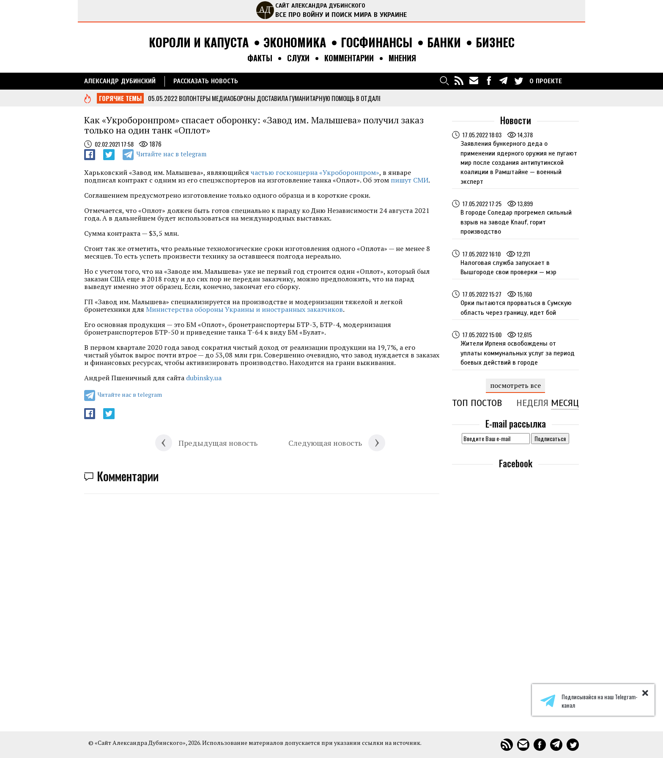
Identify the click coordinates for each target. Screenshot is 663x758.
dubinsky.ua (204, 377)
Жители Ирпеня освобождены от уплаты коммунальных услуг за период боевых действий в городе (517, 353)
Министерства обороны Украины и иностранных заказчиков (244, 309)
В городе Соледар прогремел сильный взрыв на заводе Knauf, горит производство (516, 222)
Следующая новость (325, 443)
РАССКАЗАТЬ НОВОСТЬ (205, 81)
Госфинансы (376, 42)
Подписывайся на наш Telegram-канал (589, 701)
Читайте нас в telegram (171, 154)
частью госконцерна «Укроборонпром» (315, 172)
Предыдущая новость (218, 443)
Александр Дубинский (120, 81)
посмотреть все (515, 385)
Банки (444, 42)
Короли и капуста (199, 42)
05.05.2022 (163, 98)
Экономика (294, 42)
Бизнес (495, 42)
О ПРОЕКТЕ (545, 81)
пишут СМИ (409, 180)
